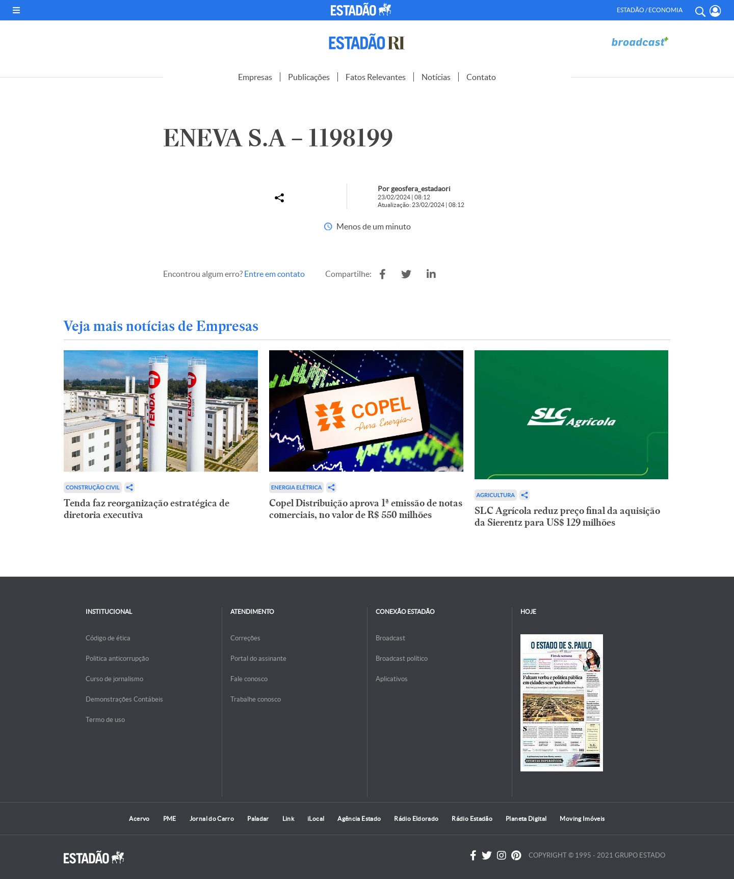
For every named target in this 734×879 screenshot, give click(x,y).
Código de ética (108, 638)
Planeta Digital (526, 818)
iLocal (315, 818)
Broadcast (390, 638)
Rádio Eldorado (416, 818)
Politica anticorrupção (117, 658)
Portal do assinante (258, 658)
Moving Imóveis (582, 818)
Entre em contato (274, 273)
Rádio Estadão (472, 818)
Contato (481, 77)
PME (169, 818)
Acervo (139, 818)
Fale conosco (249, 679)
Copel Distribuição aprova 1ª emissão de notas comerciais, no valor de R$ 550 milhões (365, 509)
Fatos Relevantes (376, 77)
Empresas (255, 77)
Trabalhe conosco (255, 699)
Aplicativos (392, 679)
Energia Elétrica (296, 487)
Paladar (258, 818)
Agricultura (496, 495)
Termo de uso (105, 719)
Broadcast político (402, 658)
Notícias (436, 77)
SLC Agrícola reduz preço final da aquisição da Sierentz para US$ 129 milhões (567, 516)
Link (288, 818)
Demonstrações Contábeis (124, 699)
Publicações (309, 77)
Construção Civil (93, 487)
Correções (245, 638)
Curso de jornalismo (114, 679)
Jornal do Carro (212, 818)
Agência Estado (359, 818)
